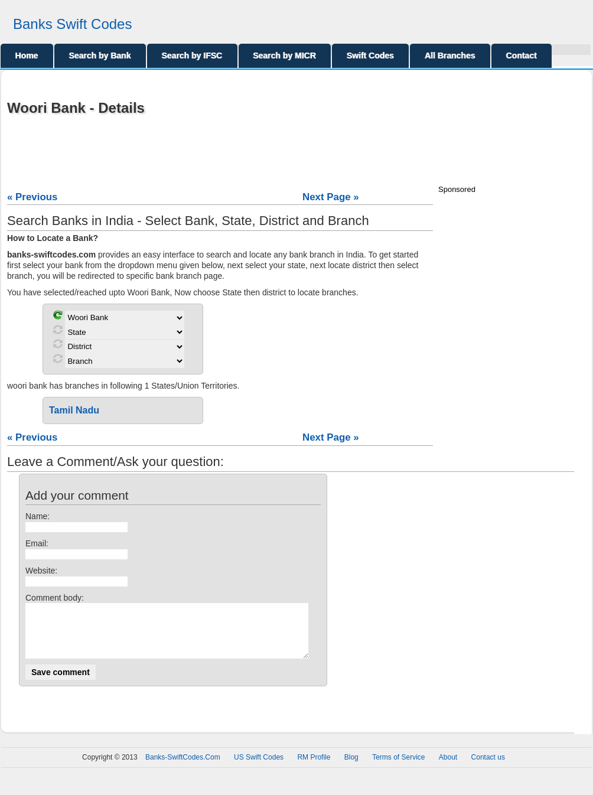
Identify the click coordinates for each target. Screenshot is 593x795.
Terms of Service (398, 768)
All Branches (450, 55)
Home (26, 55)
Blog (351, 768)
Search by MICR (285, 55)
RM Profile (313, 768)
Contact (521, 55)
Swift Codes (370, 55)
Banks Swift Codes (72, 24)
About (448, 768)
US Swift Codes (259, 768)
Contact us (488, 768)
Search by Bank (100, 55)
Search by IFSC (192, 55)
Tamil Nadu (74, 410)
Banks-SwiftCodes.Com (182, 768)
